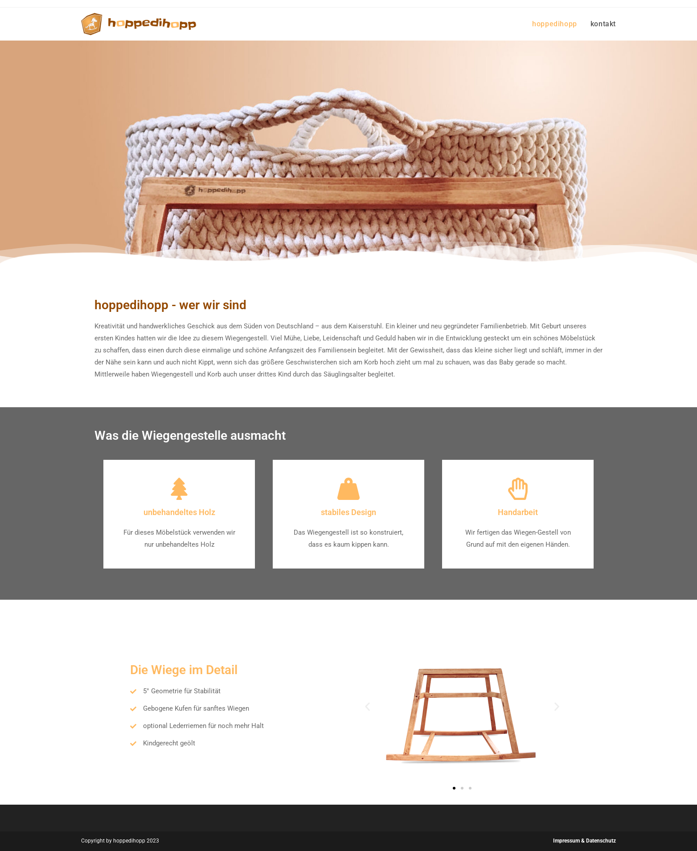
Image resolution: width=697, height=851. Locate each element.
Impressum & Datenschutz (584, 841)
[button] (367, 706)
